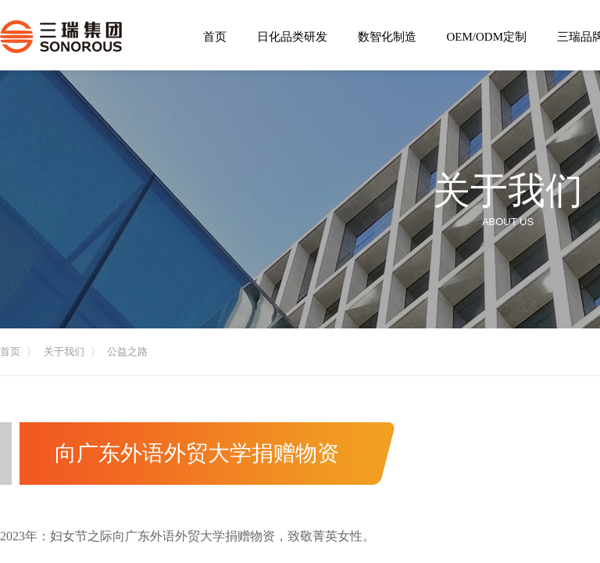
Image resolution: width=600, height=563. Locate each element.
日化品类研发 (292, 36)
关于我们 (64, 351)
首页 (10, 351)
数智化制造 (387, 36)
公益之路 (127, 351)
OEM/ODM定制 (487, 36)
